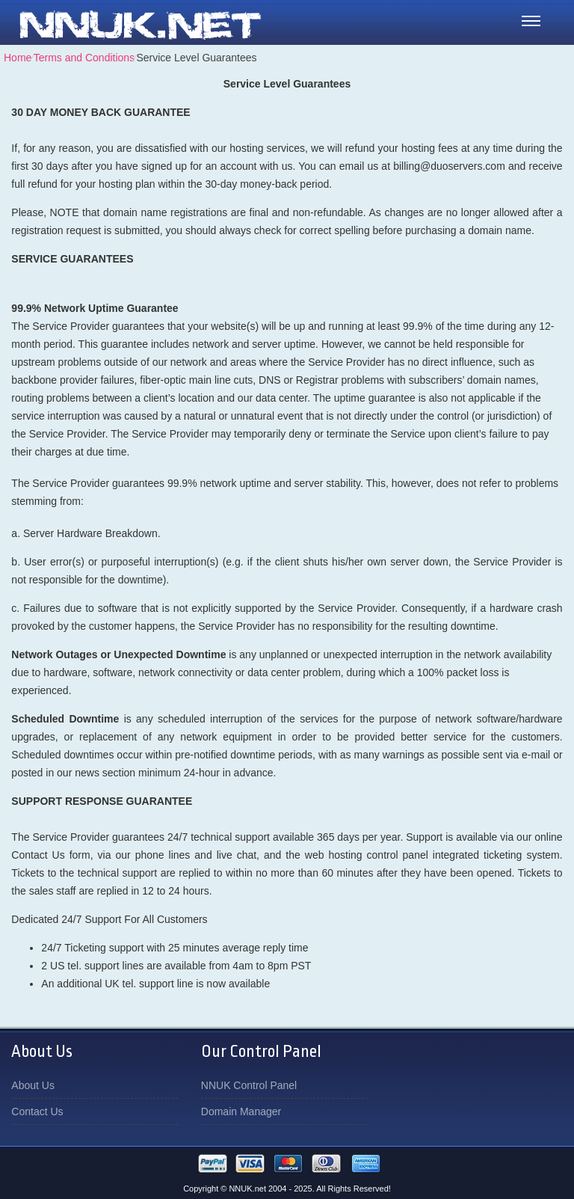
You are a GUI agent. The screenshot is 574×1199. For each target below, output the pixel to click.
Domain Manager (241, 1111)
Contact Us (37, 1111)
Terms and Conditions (84, 58)
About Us (33, 1085)
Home (17, 58)
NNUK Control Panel (249, 1085)
